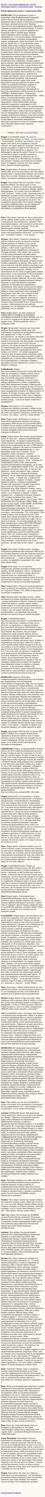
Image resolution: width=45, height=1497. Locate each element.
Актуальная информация (18, 4)
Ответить (38, 7)
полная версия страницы (11, 1493)
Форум (3, 4)
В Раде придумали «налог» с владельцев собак (18, 5)
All (36, 133)
